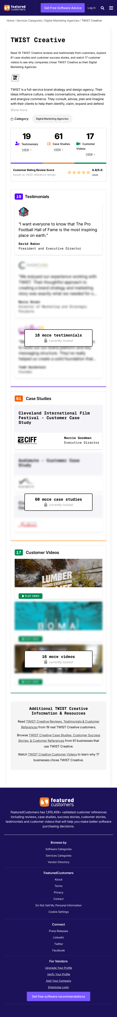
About (58, 879)
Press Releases (58, 931)
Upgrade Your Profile (58, 967)
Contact (58, 898)
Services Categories (29, 20)
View (25, 149)
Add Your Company (58, 980)
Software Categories (58, 849)
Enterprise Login (58, 987)
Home (10, 20)
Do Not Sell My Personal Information (58, 905)
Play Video (32, 595)
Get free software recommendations (58, 996)
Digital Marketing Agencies (61, 20)
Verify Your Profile (58, 974)
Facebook (58, 950)
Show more (19, 110)
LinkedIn (58, 937)
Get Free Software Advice (62, 8)
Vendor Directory (58, 862)
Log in (91, 7)
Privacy (58, 892)
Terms (58, 886)
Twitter (58, 944)
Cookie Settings (59, 911)
